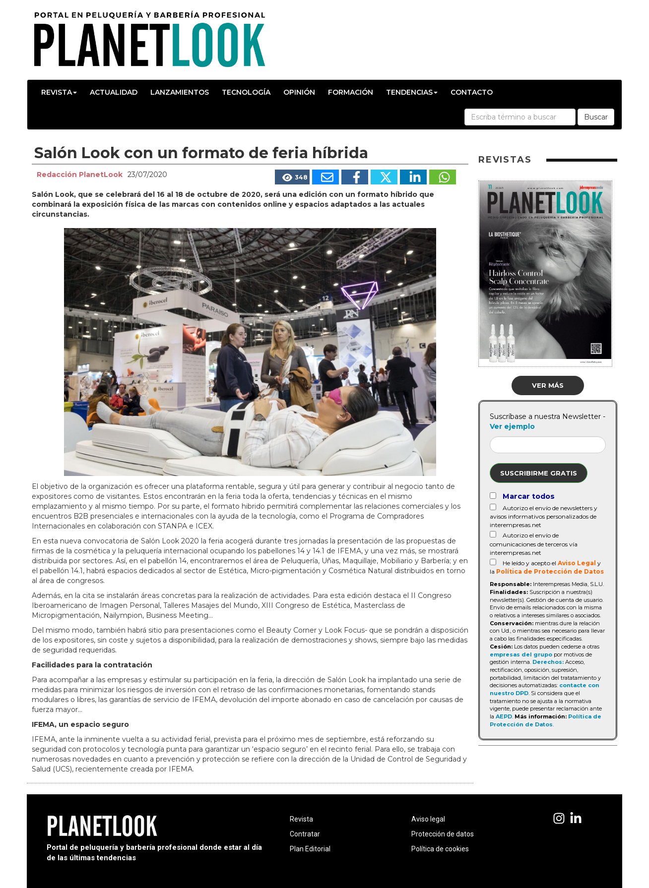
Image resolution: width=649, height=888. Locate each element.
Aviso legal (428, 819)
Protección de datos (442, 834)
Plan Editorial (310, 849)
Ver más (548, 385)
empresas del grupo (521, 654)
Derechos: (548, 661)
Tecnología (246, 92)
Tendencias (412, 92)
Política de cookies (440, 849)
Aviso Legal (577, 563)
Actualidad (113, 92)
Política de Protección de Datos (550, 571)
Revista (59, 92)
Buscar (596, 117)
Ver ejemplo (512, 426)
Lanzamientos (179, 92)
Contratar (305, 834)
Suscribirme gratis (538, 473)
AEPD (504, 716)
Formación (350, 92)
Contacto (472, 92)
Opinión (299, 92)
